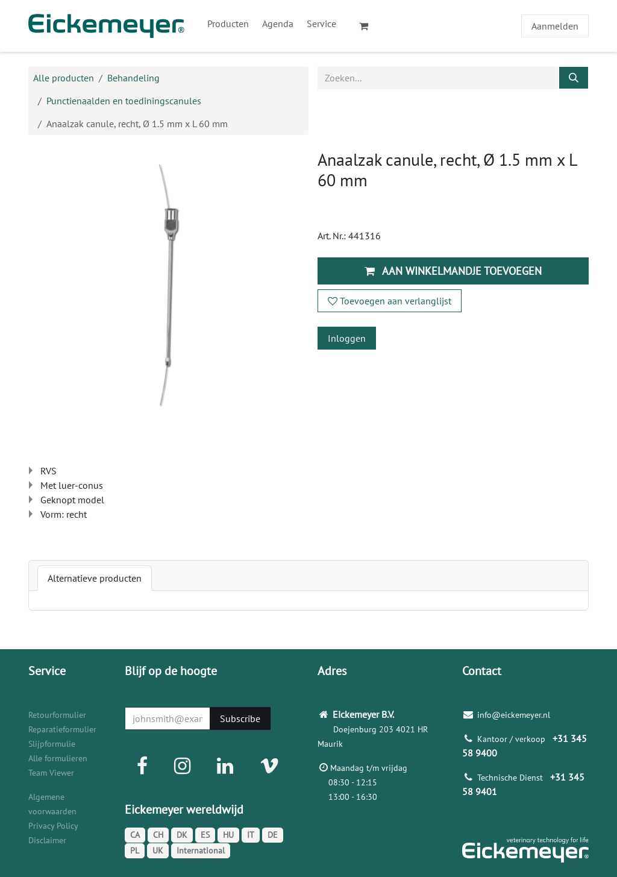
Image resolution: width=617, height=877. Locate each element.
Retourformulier (57, 714)
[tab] (94, 578)
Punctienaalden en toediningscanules (123, 101)
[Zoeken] (574, 77)
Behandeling (133, 78)
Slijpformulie (51, 743)
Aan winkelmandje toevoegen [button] (453, 271)
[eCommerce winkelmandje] (368, 25)
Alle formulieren (57, 758)
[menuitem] (228, 23)
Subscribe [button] (240, 718)
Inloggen (347, 338)
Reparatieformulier (62, 729)
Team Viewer (51, 772)
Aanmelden (554, 26)
